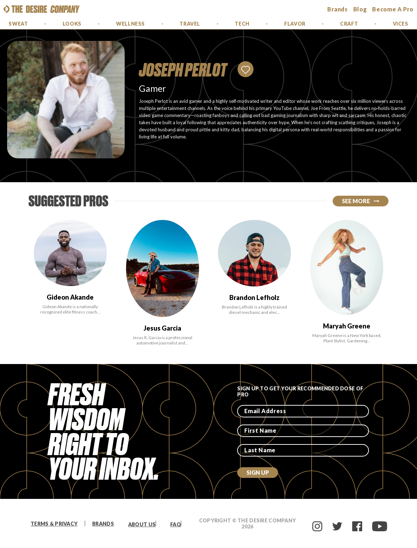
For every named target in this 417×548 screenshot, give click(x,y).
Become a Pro (392, 9)
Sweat (18, 24)
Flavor (294, 24)
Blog (360, 9)
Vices (400, 24)
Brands (103, 524)
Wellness (130, 24)
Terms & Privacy (54, 524)
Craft (349, 24)
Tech (242, 24)
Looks (72, 24)
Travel (189, 24)
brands (337, 9)
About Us (142, 524)
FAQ (175, 524)
